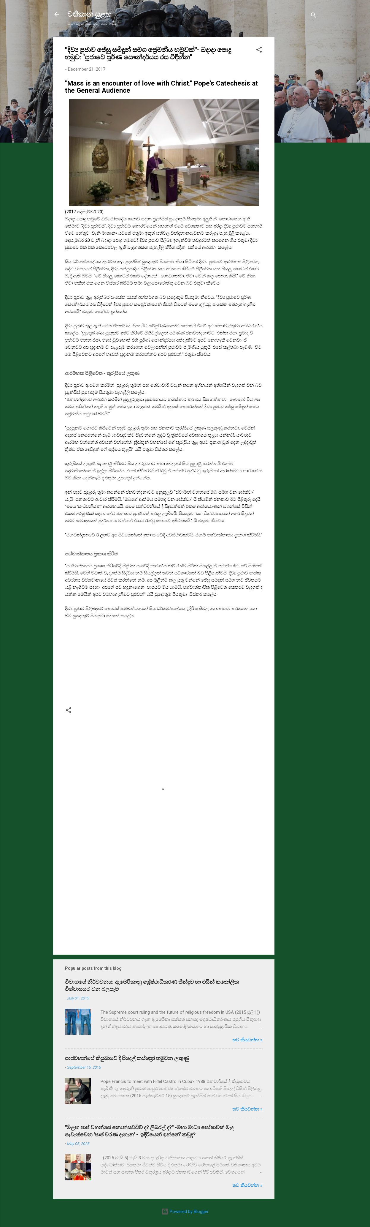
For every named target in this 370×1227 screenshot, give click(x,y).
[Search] (313, 16)
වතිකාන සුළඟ (89, 14)
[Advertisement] (298, 126)
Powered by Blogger (185, 1211)
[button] (259, 50)
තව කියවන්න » (247, 1040)
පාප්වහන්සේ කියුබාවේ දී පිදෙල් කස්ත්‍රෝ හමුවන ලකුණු (127, 1058)
